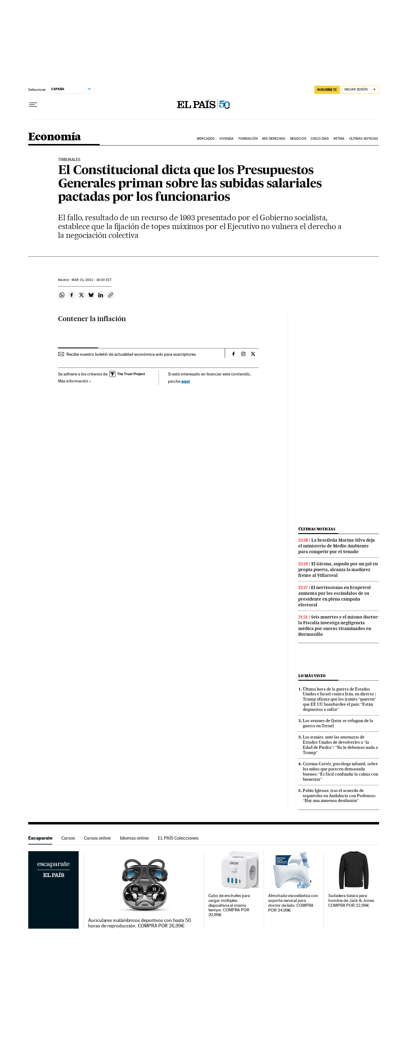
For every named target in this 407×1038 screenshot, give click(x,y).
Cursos (68, 838)
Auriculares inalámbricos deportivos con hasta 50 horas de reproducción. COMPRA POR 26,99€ (139, 923)
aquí (185, 381)
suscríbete (327, 89)
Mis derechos (273, 139)
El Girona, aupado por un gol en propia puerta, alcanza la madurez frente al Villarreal (338, 569)
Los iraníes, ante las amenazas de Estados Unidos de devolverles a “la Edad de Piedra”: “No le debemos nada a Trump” (340, 745)
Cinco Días (320, 139)
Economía (54, 137)
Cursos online (97, 838)
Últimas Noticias (363, 139)
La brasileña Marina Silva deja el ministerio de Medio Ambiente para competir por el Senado (336, 545)
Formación (248, 139)
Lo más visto (312, 675)
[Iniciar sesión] (360, 90)
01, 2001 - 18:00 (91, 280)
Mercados (205, 139)
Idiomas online (134, 838)
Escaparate (40, 838)
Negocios (298, 139)
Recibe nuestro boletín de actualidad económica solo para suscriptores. (132, 354)
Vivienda (226, 139)
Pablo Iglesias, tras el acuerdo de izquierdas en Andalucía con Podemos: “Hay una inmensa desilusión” (339, 795)
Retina (339, 139)
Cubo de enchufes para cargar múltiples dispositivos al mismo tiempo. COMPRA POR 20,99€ (229, 905)
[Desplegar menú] (33, 105)
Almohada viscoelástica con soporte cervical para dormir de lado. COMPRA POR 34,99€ (293, 903)
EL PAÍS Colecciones (178, 838)
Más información (74, 381)
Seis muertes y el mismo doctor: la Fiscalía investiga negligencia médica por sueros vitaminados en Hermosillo (338, 625)
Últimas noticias (316, 529)
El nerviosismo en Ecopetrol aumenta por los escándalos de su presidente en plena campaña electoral (334, 596)
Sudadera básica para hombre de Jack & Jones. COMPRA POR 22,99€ (351, 900)
